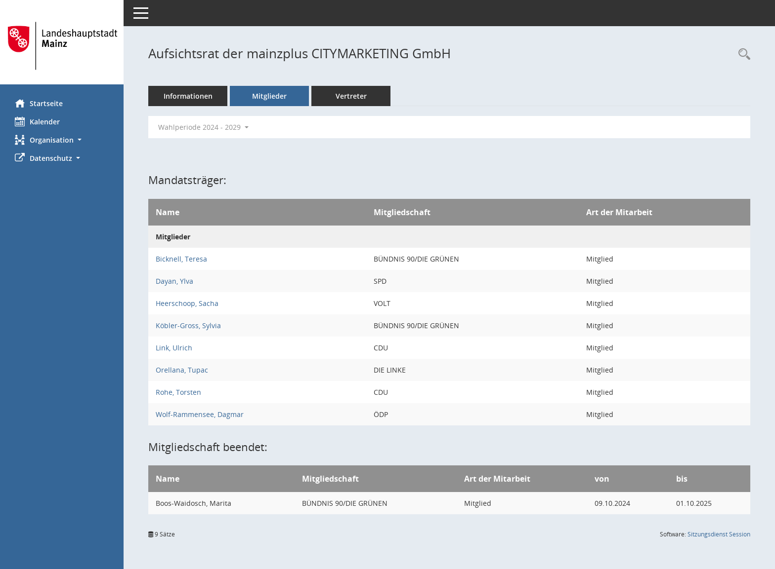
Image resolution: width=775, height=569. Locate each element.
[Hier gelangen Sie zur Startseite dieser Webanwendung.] (62, 46)
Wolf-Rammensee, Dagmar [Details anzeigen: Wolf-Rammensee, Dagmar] (200, 414)
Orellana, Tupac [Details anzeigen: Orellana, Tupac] (182, 370)
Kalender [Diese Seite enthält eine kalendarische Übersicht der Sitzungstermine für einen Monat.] (37, 121)
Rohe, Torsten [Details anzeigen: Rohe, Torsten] (178, 392)
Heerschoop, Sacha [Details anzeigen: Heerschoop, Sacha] (187, 303)
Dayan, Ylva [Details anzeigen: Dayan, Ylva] (174, 281)
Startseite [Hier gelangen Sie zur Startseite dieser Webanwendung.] (39, 103)
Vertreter (351, 96)
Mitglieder (269, 96)
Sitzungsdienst (719, 534)
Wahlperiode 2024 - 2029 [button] (203, 127)
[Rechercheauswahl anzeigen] (741, 54)
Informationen (188, 96)
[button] (62, 140)
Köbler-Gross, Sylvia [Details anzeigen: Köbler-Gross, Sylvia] (188, 325)
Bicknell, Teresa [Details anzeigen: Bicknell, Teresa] (181, 259)
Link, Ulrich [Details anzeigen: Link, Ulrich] (174, 347)
